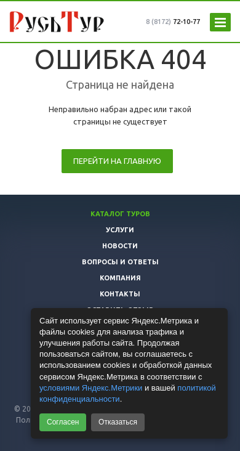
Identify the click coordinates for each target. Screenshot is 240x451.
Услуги (120, 230)
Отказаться (117, 422)
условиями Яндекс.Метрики (90, 387)
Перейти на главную (117, 160)
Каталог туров (120, 213)
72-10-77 (173, 21)
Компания (120, 278)
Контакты (120, 294)
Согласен (63, 422)
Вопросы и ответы (120, 262)
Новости (120, 246)
